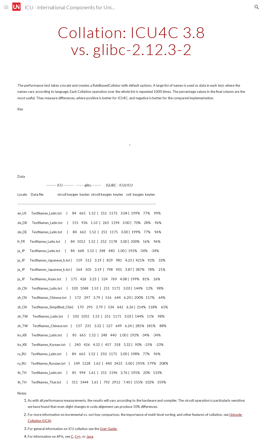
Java (89, 436)
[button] (6, 7)
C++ (78, 436)
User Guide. (108, 429)
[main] (131, 41)
